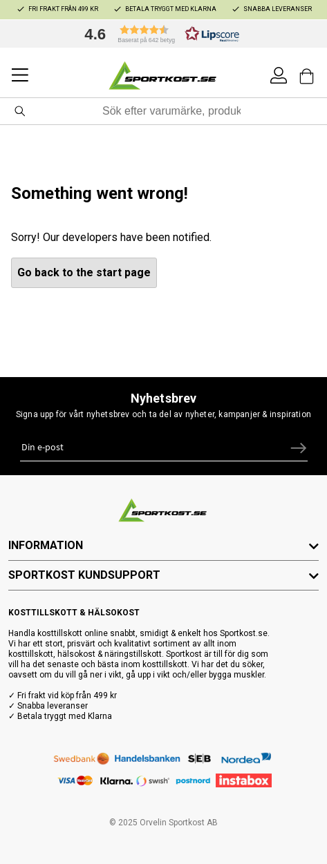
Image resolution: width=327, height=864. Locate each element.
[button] (158, 34)
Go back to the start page (84, 272)
